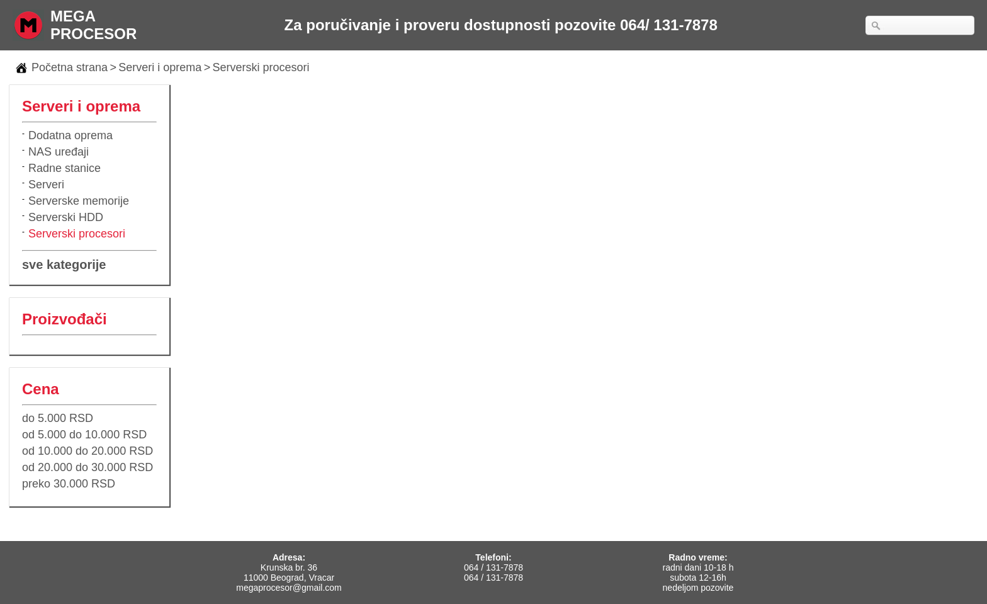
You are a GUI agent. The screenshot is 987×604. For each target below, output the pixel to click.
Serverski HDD (65, 217)
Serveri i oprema (159, 67)
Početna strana (69, 67)
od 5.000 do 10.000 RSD (84, 434)
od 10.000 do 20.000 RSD (87, 451)
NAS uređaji (58, 151)
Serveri (46, 184)
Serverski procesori (261, 67)
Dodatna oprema (70, 135)
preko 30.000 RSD (68, 483)
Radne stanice (64, 168)
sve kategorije (64, 264)
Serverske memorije (78, 201)
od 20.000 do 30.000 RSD (87, 467)
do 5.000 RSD (57, 418)
